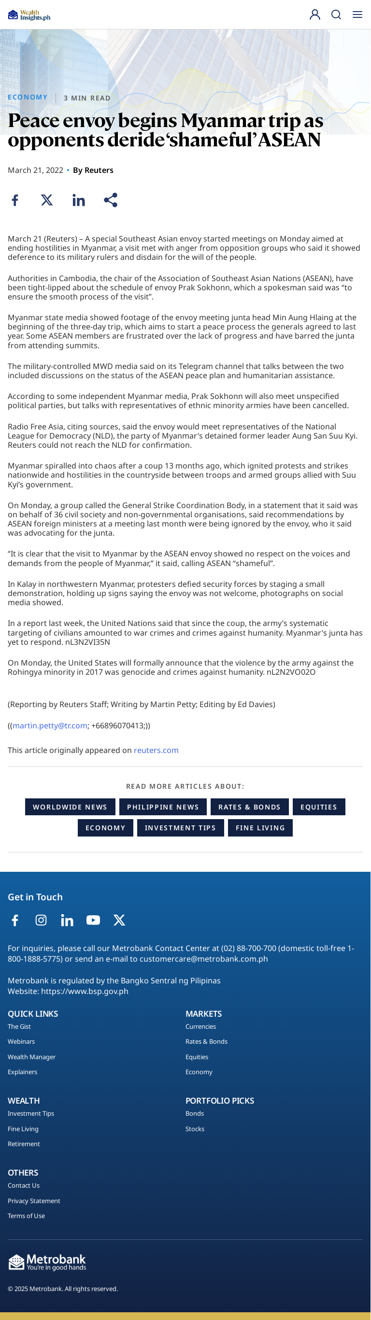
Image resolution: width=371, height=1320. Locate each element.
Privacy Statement (34, 1201)
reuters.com (156, 750)
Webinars (21, 1042)
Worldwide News (70, 806)
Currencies (201, 1027)
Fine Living (260, 827)
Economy (106, 827)
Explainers (22, 1072)
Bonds (195, 1114)
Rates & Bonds (249, 806)
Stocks (195, 1129)
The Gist (19, 1027)
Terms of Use (26, 1216)
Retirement (24, 1144)
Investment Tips (180, 827)
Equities (318, 806)
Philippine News (163, 806)
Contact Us (24, 1186)
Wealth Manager (32, 1057)
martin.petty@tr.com (50, 725)
